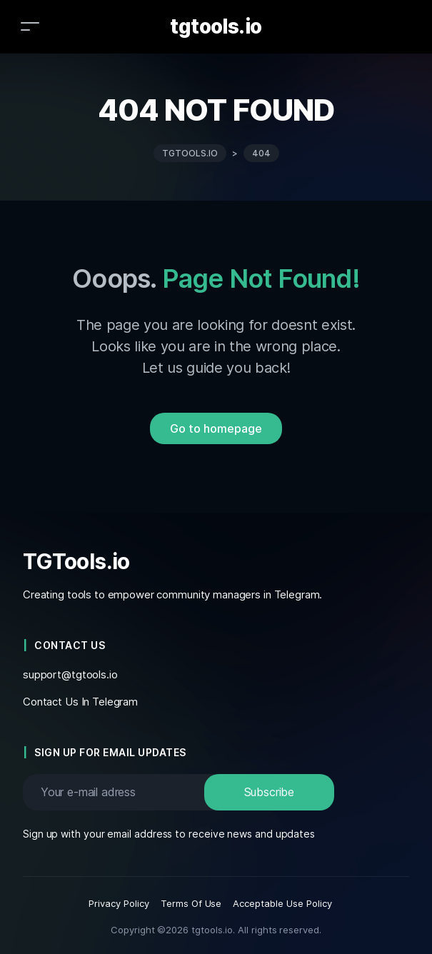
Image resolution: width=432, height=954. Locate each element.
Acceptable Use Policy (282, 903)
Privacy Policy (119, 903)
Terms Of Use (191, 903)
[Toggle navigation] (30, 26)
